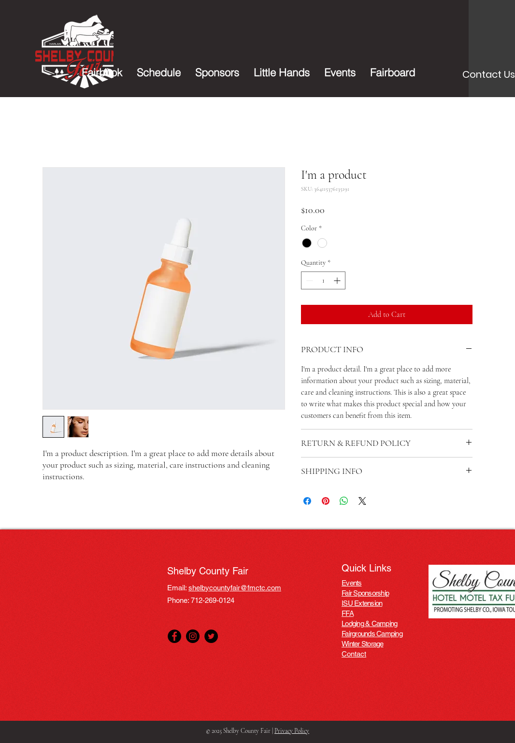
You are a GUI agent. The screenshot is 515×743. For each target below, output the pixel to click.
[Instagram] (193, 636)
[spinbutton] (323, 280)
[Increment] (338, 280)
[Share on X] (362, 501)
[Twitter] (211, 636)
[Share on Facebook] (307, 501)
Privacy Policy (291, 731)
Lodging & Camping (369, 623)
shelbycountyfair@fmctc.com (234, 588)
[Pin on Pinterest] (325, 501)
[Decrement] (308, 280)
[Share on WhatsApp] (344, 501)
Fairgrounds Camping (372, 633)
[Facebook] (174, 636)
